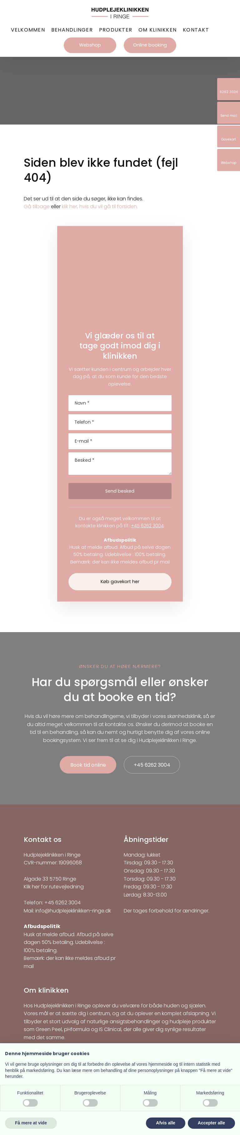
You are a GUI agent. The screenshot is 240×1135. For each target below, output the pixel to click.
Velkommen (28, 29)
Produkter (115, 29)
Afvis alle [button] (165, 1122)
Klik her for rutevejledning (54, 886)
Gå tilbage (37, 206)
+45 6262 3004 (147, 526)
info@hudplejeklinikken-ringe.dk (73, 910)
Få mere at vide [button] (31, 1122)
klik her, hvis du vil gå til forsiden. (100, 206)
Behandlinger (72, 29)
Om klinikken (157, 29)
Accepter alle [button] (211, 1122)
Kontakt (196, 29)
